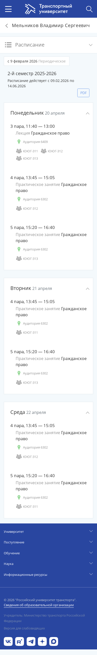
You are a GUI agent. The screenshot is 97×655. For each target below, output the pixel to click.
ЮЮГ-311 (27, 151)
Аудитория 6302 (32, 199)
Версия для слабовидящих (24, 628)
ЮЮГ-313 (27, 158)
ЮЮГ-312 (51, 151)
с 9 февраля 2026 (37, 61)
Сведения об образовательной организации (39, 605)
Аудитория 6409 (32, 141)
